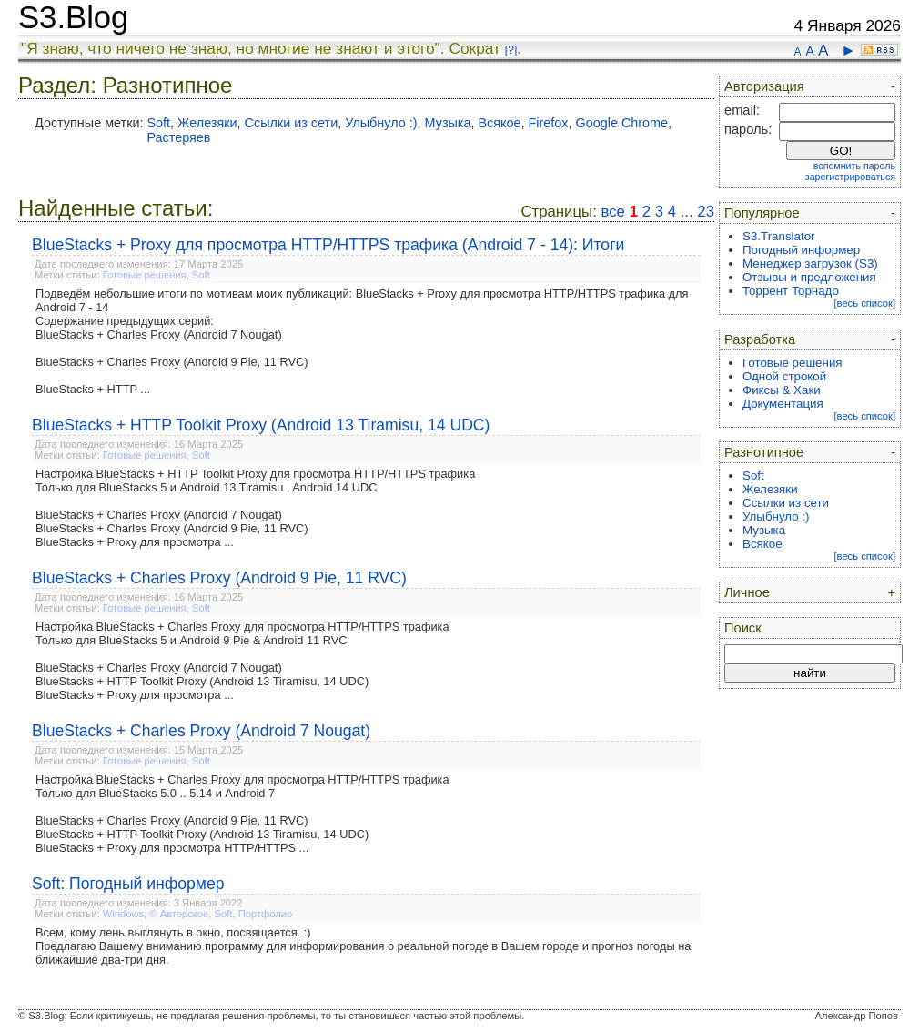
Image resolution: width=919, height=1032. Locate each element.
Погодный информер (801, 250)
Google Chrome (622, 123)
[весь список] (864, 303)
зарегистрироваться (850, 176)
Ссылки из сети (291, 123)
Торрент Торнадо (790, 291)
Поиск (743, 628)
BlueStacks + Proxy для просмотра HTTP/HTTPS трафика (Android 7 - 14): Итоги (328, 245)
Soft (158, 123)
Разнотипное (763, 452)
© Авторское (178, 913)
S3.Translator (778, 236)
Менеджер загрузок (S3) (810, 263)
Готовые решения (145, 274)
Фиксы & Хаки (781, 390)
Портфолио (265, 913)
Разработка (759, 339)
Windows (123, 913)
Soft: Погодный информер (128, 884)
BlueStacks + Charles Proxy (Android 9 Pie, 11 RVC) (219, 578)
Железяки (207, 123)
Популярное (762, 213)
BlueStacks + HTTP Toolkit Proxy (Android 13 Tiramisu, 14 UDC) (261, 425)
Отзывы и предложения (809, 277)
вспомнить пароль (854, 165)
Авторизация (764, 86)
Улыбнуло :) (381, 123)
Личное (747, 592)
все (613, 211)
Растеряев (178, 137)
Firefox (549, 123)
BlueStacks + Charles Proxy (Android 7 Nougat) (201, 731)
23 (705, 211)
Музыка (448, 123)
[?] (511, 50)
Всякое (499, 123)
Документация (782, 403)
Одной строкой (784, 376)
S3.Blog (73, 17)
